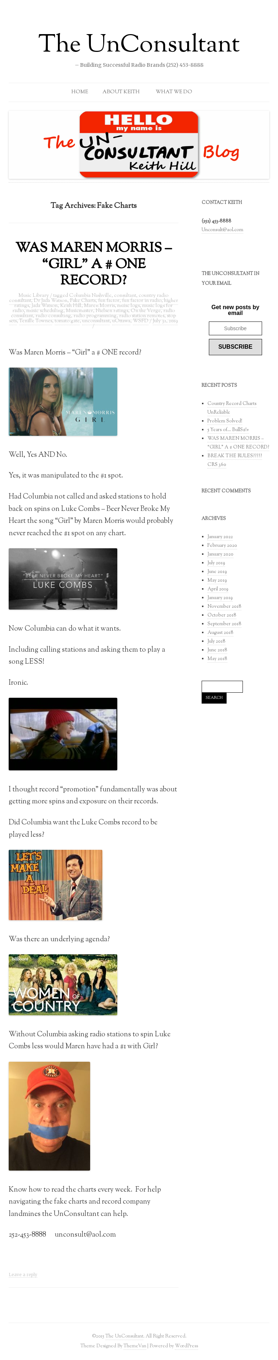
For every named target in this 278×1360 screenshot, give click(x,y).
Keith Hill (70, 306)
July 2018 (216, 641)
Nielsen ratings (112, 311)
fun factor (108, 300)
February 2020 (222, 545)
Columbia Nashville (90, 295)
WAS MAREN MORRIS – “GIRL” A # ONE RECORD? (93, 265)
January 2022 (220, 537)
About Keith (121, 92)
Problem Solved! (224, 421)
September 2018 (224, 624)
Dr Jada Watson (50, 300)
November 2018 (224, 606)
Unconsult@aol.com (222, 230)
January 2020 (220, 554)
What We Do (174, 92)
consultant (125, 295)
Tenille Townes (35, 321)
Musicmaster (79, 311)
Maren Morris (99, 306)
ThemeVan (134, 1346)
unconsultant (96, 321)
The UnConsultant (139, 46)
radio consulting (53, 316)
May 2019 (217, 580)
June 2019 (217, 572)
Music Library (33, 295)
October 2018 (221, 615)
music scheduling (44, 311)
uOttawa (121, 321)
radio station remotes (141, 316)
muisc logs (128, 306)
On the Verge (146, 311)
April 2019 (217, 589)
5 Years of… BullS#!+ (228, 430)
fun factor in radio (141, 300)
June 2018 (217, 650)
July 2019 (216, 563)
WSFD (140, 321)
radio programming (95, 316)
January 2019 (220, 598)
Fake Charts (83, 300)
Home (79, 92)
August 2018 (220, 633)
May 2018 (217, 659)
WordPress (186, 1346)
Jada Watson (44, 306)
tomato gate (67, 321)
